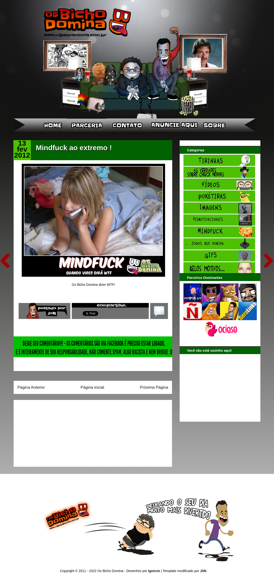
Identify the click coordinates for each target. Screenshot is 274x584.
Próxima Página (154, 387)
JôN (203, 571)
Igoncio (154, 571)
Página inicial (92, 387)
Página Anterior (31, 387)
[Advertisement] (47, 432)
